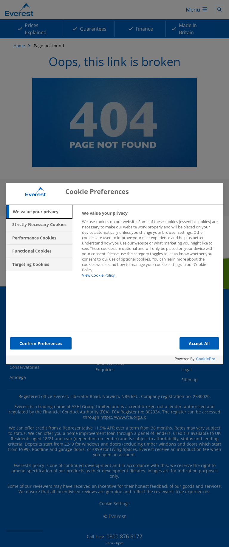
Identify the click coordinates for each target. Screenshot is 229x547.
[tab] (39, 211)
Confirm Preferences (40, 343)
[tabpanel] (150, 248)
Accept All (199, 343)
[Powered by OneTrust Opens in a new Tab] (197, 360)
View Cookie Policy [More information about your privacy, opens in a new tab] (98, 275)
